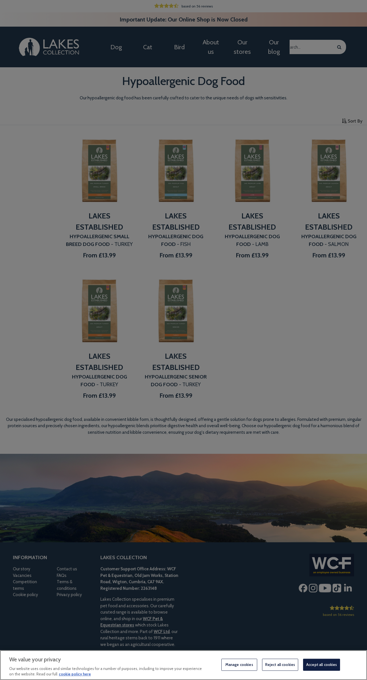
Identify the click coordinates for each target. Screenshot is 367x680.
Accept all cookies (321, 664)
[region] (183, 665)
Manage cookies (239, 664)
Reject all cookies (280, 664)
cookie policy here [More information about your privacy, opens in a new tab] (75, 674)
